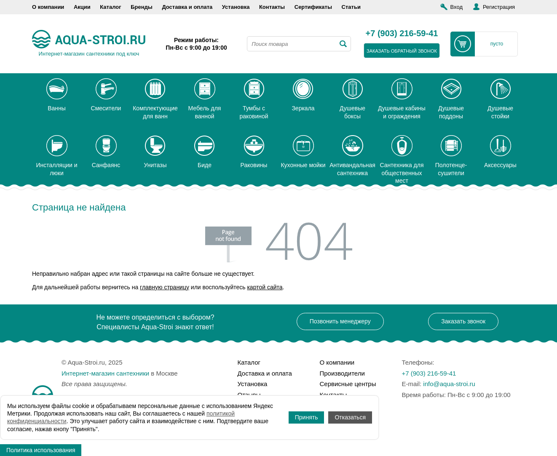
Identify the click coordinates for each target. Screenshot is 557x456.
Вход (456, 7)
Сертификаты (313, 7)
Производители (342, 373)
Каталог (110, 7)
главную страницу (164, 287)
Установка (236, 7)
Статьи (351, 7)
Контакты (272, 7)
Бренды (142, 7)
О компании (48, 7)
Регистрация (499, 7)
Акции (82, 7)
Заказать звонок (463, 321)
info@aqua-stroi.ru (449, 383)
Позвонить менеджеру (340, 321)
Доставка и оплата (187, 7)
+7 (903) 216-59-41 (402, 33)
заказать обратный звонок (402, 50)
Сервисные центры (348, 383)
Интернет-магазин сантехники (105, 373)
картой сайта (264, 287)
